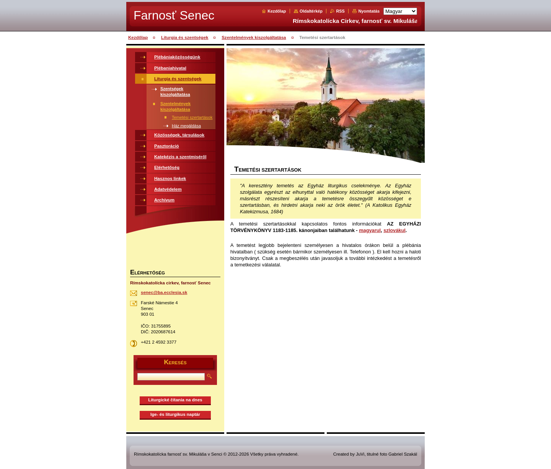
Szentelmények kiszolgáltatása (254, 37)
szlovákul (394, 230)
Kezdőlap (276, 11)
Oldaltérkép (311, 11)
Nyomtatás (369, 11)
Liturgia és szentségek (185, 37)
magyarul (370, 230)
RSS (340, 11)
